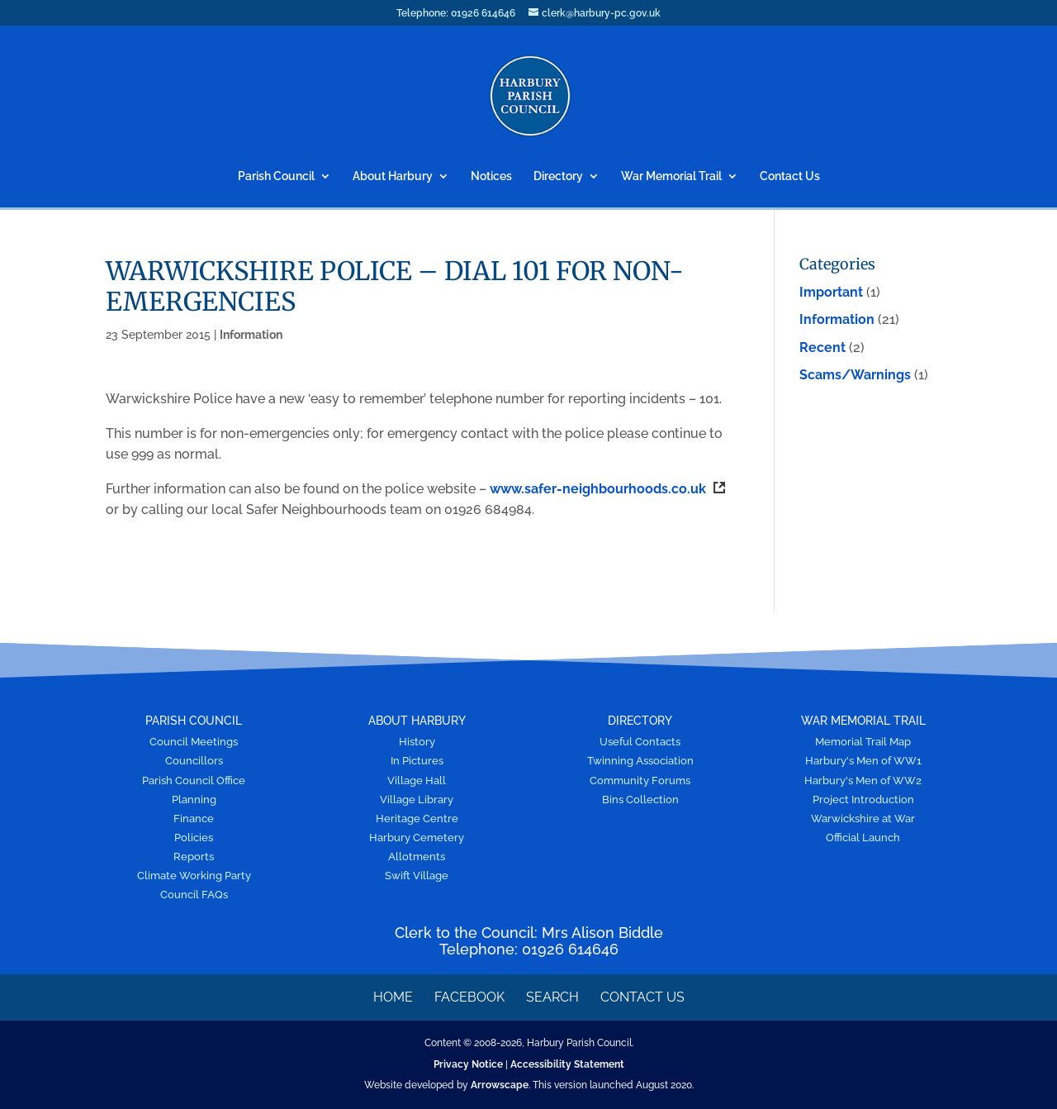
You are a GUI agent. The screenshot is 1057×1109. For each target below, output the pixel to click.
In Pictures (417, 760)
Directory (558, 176)
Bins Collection (640, 799)
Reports (193, 856)
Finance (193, 818)
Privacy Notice (468, 1064)
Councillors (194, 760)
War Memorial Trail (671, 176)
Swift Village (416, 875)
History (417, 741)
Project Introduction (863, 799)
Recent (822, 347)
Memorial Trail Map (863, 741)
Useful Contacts (640, 741)
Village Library (416, 799)
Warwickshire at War (863, 818)
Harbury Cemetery (416, 837)
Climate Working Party (194, 875)
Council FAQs (194, 894)
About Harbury (393, 176)
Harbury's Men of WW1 (863, 760)
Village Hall (416, 780)
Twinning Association (640, 760)
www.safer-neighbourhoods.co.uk (607, 489)
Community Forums (640, 780)
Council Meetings (193, 741)
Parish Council (276, 176)
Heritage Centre (417, 818)
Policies (193, 837)
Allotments (416, 856)
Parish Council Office (193, 780)
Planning (194, 799)
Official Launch (863, 837)
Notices (491, 176)
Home (393, 997)
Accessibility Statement (567, 1064)
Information (251, 334)
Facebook (469, 997)
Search (552, 997)
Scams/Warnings (855, 375)
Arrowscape (499, 1085)
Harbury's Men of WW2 (863, 780)
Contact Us (790, 176)
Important (831, 292)
